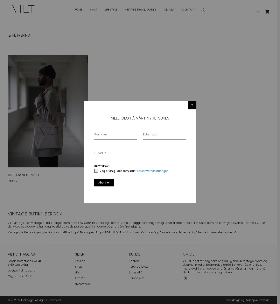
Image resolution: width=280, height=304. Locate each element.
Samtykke (101, 166)
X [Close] (192, 105)
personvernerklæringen (153, 171)
